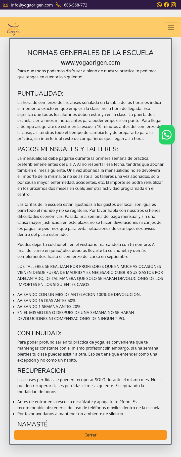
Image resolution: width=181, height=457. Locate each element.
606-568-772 (75, 5)
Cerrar (90, 435)
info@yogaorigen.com (32, 5)
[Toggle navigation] (171, 27)
